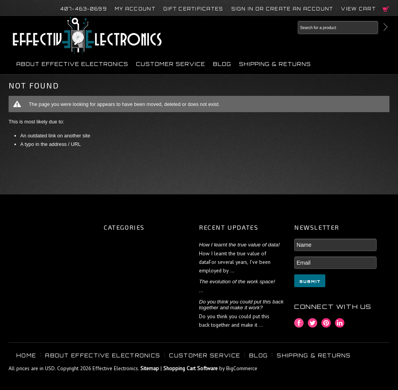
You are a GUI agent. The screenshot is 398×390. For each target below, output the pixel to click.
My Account (135, 9)
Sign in (242, 9)
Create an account (299, 9)
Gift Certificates (193, 9)
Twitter (313, 323)
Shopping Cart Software (190, 368)
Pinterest (326, 323)
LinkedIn (340, 323)
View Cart (358, 9)
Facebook (299, 323)
